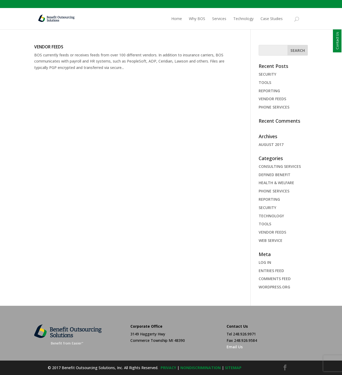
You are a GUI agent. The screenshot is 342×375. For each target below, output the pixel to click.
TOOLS (265, 82)
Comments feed (275, 278)
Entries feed (271, 270)
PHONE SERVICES (274, 107)
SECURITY (267, 74)
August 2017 (271, 144)
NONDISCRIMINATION (200, 367)
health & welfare (276, 182)
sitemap (233, 367)
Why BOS (197, 19)
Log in (265, 262)
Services (219, 19)
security (267, 207)
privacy (168, 367)
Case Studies (272, 19)
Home (176, 19)
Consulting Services (280, 166)
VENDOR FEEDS (48, 47)
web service (270, 240)
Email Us (235, 346)
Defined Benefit (274, 174)
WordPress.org (274, 286)
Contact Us (337, 40)
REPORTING (269, 90)
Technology (243, 19)
